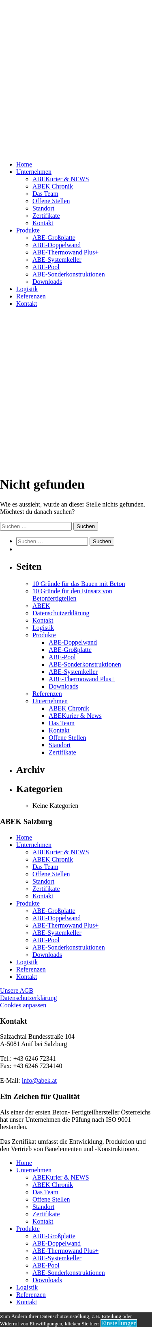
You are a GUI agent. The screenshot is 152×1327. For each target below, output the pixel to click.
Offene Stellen (51, 200)
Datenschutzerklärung (60, 613)
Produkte (28, 230)
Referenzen (31, 296)
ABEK (41, 605)
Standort (43, 208)
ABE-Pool (46, 266)
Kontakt (43, 222)
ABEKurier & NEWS (60, 178)
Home (24, 164)
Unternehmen (33, 171)
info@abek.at (39, 1080)
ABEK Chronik (52, 186)
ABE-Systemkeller (56, 259)
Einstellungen (119, 1323)
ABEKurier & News (75, 715)
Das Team (45, 193)
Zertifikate (46, 215)
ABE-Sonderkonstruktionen (68, 274)
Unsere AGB (16, 990)
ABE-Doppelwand (56, 244)
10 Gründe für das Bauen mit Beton (78, 583)
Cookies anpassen (23, 1005)
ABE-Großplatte (53, 237)
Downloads (47, 281)
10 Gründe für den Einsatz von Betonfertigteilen (72, 595)
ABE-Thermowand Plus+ (65, 252)
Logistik (27, 288)
